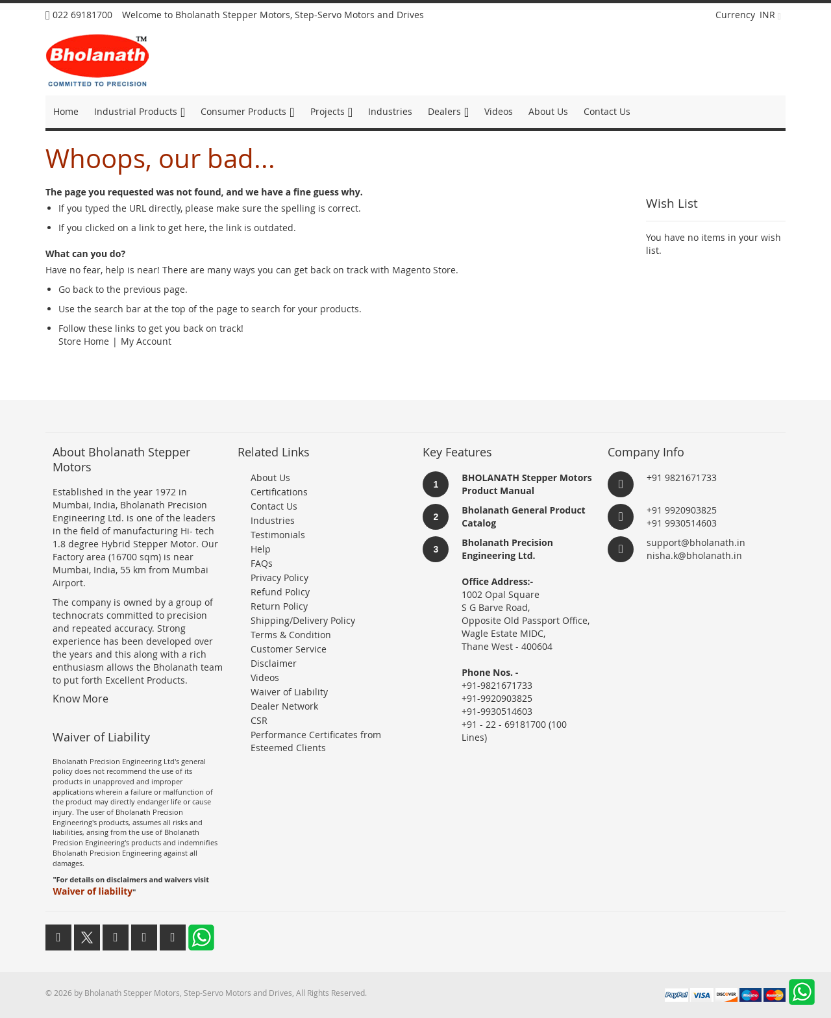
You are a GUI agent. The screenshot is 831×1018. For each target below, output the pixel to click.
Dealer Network (284, 706)
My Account (146, 341)
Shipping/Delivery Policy (303, 620)
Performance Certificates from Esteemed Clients (316, 741)
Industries (273, 520)
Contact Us (274, 506)
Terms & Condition (291, 634)
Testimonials (278, 534)
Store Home (83, 341)
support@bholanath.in (696, 542)
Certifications (279, 492)
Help (261, 549)
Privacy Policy (279, 577)
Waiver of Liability (289, 692)
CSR (259, 720)
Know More (80, 698)
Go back (75, 289)
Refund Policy (280, 592)
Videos (265, 677)
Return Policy (279, 606)
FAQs (262, 563)
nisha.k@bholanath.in (694, 555)
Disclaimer (274, 663)
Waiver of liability (92, 891)
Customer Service (289, 649)
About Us (270, 477)
